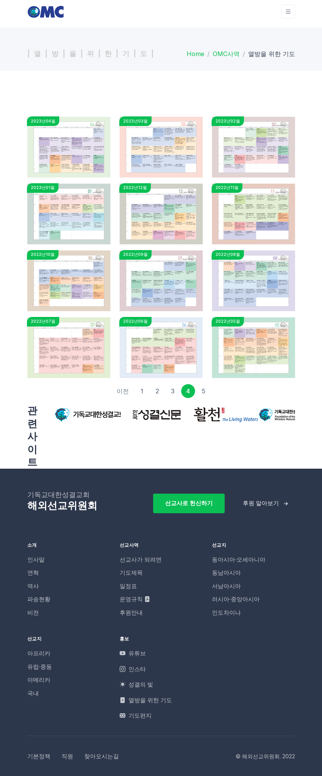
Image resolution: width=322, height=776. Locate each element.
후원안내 (131, 612)
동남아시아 (226, 572)
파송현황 (38, 599)
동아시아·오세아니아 (238, 559)
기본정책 (38, 756)
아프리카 (38, 653)
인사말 (36, 559)
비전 (33, 612)
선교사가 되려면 (141, 559)
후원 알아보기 (261, 503)
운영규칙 (135, 599)
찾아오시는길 (101, 756)
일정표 (128, 586)
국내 (33, 693)
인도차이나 (226, 612)
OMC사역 (226, 54)
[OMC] (45, 11)
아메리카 (38, 679)
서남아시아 (226, 586)
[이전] (122, 391)
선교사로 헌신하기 (189, 503)
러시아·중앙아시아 (236, 599)
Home (195, 54)
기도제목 (131, 572)
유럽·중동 (39, 666)
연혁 (33, 572)
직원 (67, 756)
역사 (33, 586)
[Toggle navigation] (288, 12)
